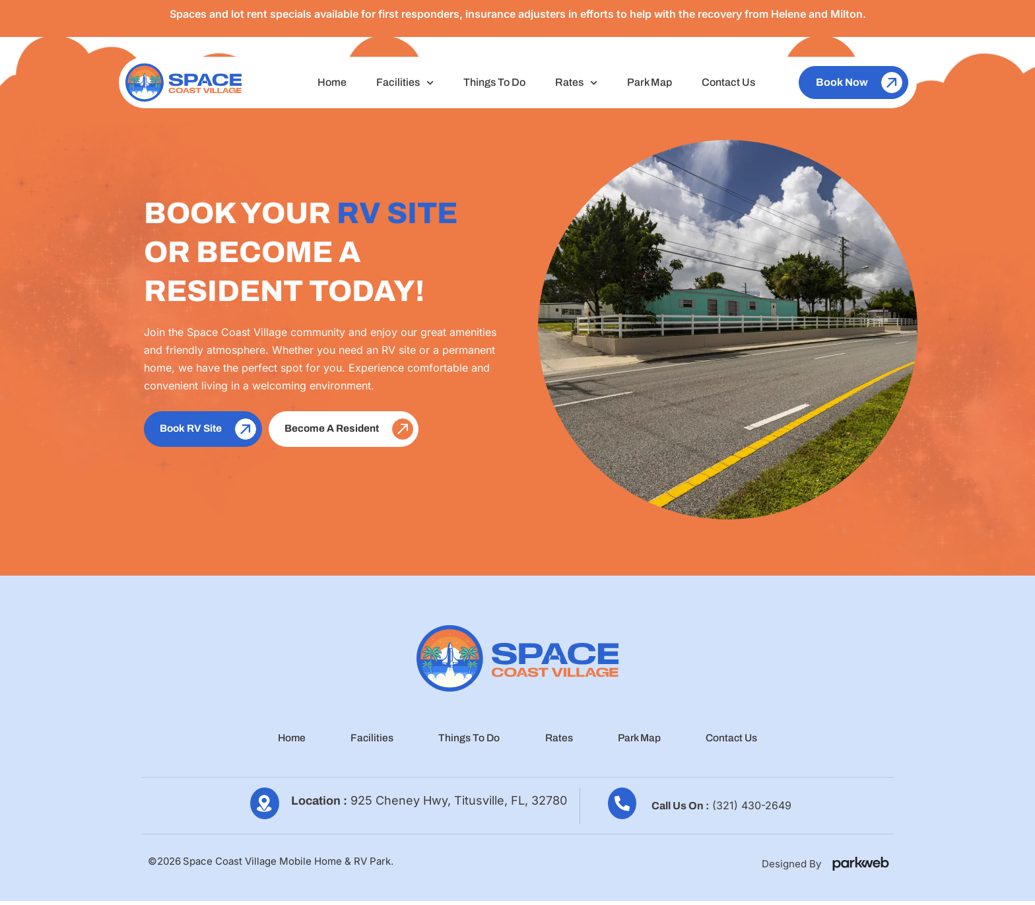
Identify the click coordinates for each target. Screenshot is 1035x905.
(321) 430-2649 (751, 808)
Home (332, 82)
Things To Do (494, 82)
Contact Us (728, 82)
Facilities (405, 83)
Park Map (649, 82)
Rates (576, 83)
